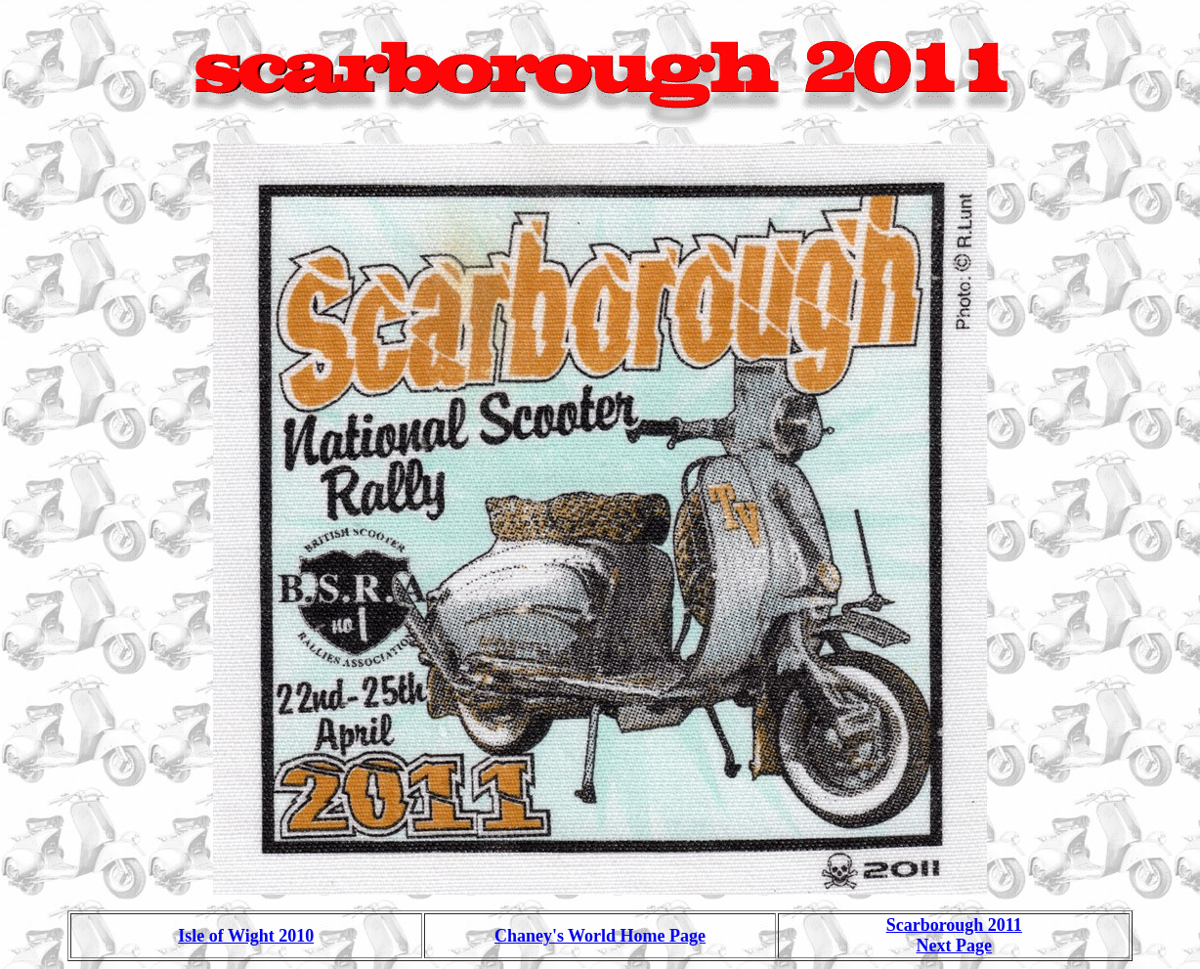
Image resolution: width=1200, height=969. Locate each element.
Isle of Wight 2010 (246, 936)
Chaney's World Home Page (600, 936)
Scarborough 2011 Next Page (954, 935)
